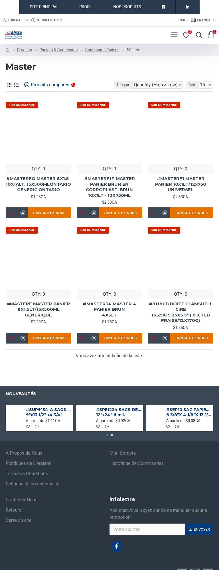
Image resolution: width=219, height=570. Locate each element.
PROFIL (85, 7)
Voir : (192, 85)
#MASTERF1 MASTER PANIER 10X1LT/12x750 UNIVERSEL (180, 184)
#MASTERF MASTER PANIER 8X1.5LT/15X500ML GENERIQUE (38, 309)
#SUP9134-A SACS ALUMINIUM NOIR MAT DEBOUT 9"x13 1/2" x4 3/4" (48, 412)
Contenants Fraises (102, 50)
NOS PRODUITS (127, 7)
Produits (24, 50)
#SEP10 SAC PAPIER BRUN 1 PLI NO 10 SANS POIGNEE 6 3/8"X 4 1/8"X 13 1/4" (189, 412)
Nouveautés (21, 393)
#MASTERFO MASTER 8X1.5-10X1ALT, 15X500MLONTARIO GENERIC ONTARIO (38, 184)
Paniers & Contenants (58, 50)
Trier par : (124, 85)
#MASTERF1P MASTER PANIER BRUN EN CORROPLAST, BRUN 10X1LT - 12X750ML (109, 187)
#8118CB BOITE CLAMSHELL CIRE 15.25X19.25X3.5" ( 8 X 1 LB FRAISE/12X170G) (180, 312)
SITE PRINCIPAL (44, 7)
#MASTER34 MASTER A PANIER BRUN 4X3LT (109, 309)
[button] (107, 435)
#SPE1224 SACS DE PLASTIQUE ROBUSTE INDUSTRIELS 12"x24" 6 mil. (118, 412)
